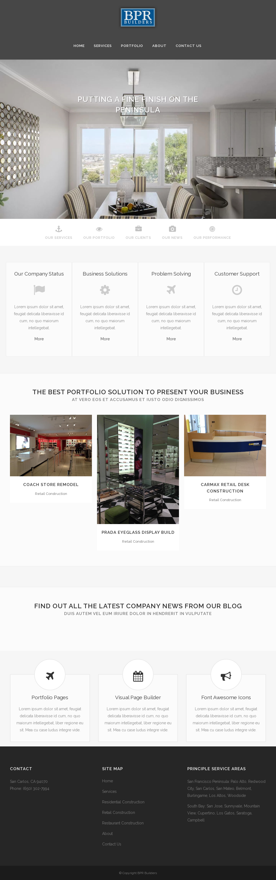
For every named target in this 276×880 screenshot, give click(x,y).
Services (109, 791)
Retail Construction (118, 812)
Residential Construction (123, 802)
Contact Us (111, 844)
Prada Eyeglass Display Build (138, 532)
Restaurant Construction (123, 823)
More (39, 339)
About (107, 833)
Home (107, 781)
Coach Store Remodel (51, 484)
